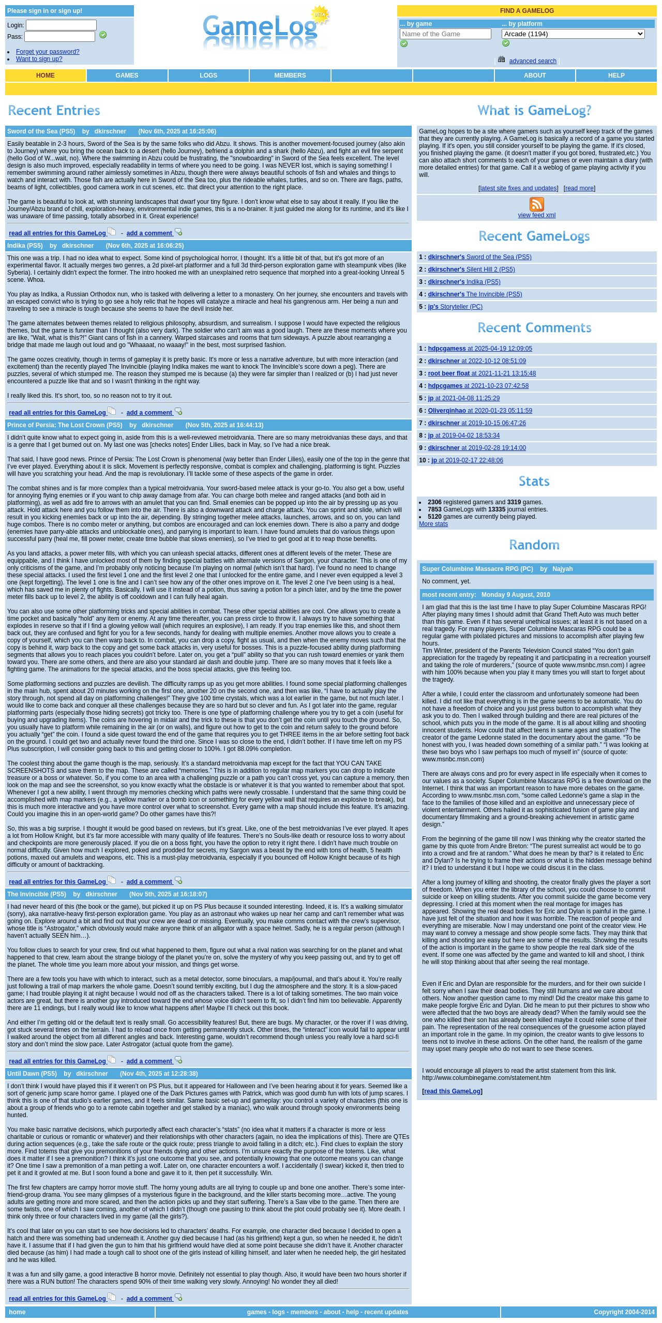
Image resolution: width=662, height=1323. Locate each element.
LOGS (208, 75)
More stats (433, 524)
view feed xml (537, 215)
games (257, 1312)
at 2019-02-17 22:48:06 (467, 460)
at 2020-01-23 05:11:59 (480, 410)
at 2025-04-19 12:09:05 (480, 348)
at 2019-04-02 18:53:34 (464, 435)
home (17, 1312)
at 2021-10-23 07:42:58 (478, 385)
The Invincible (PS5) (36, 894)
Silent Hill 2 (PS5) (471, 269)
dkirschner (110, 131)
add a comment (154, 233)
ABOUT (535, 75)
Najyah (562, 569)
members (304, 1312)
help (352, 1312)
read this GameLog (452, 1091)
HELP (616, 75)
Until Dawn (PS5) (32, 1073)
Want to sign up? (39, 59)
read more (579, 188)
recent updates (386, 1312)
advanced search (532, 61)
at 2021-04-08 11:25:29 (464, 398)
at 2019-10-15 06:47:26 (477, 423)
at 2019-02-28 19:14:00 (477, 448)
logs (278, 1312)
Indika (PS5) (25, 245)
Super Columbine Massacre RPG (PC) (477, 569)
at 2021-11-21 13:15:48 (482, 373)
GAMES (127, 75)
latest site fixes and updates (518, 188)
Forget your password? (48, 51)
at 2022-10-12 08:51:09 (477, 361)
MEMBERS (290, 75)
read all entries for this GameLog (62, 233)
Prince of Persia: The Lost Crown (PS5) (65, 425)
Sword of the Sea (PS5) (41, 131)
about (332, 1312)
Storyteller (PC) (455, 306)
